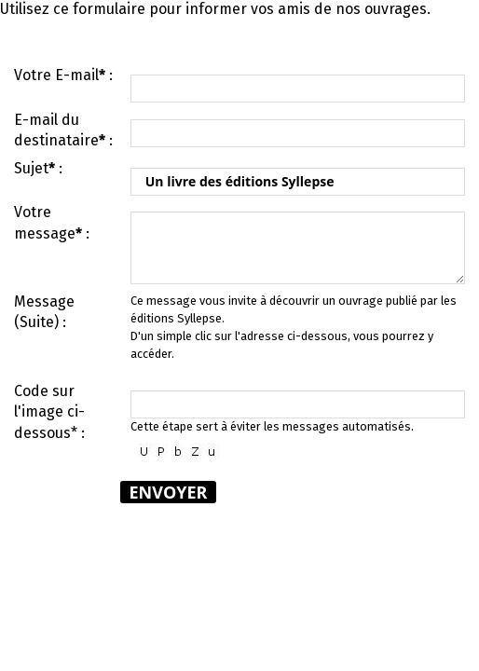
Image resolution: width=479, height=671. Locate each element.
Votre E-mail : (63, 75)
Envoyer (169, 492)
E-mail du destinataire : (63, 130)
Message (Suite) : (44, 312)
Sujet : (38, 168)
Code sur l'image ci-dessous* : (49, 412)
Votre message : (51, 222)
